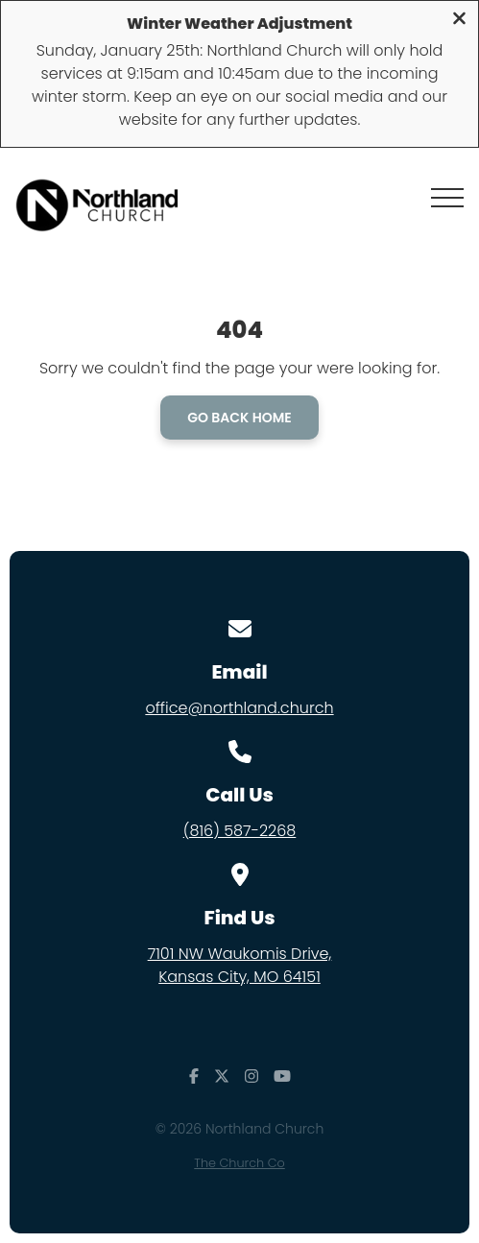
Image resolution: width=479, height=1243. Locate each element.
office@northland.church (239, 708)
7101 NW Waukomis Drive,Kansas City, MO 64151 (240, 965)
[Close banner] (459, 20)
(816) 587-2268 (240, 831)
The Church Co (239, 1163)
